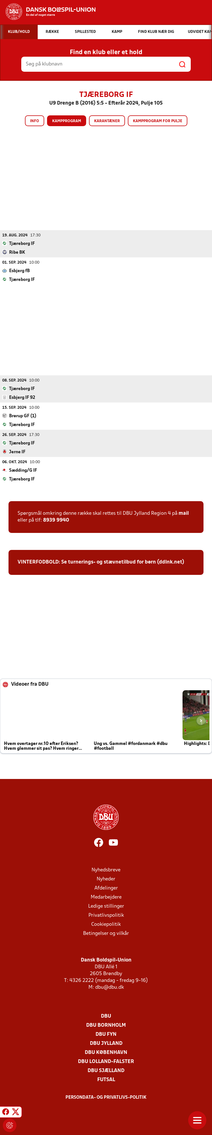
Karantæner (107, 121)
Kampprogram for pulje (157, 121)
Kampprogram (66, 121)
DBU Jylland (106, 1043)
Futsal (106, 1079)
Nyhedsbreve (106, 869)
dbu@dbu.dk (109, 987)
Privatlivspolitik (106, 915)
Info (34, 121)
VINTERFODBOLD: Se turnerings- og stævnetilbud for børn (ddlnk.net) (101, 562)
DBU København (106, 1052)
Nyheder (106, 878)
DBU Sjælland (106, 1070)
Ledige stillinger (106, 906)
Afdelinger (106, 888)
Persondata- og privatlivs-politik (106, 1097)
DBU (106, 1016)
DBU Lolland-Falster (106, 1061)
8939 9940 (56, 520)
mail (184, 513)
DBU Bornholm (106, 1025)
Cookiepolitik (106, 924)
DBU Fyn (106, 1034)
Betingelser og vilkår (106, 933)
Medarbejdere (106, 897)
